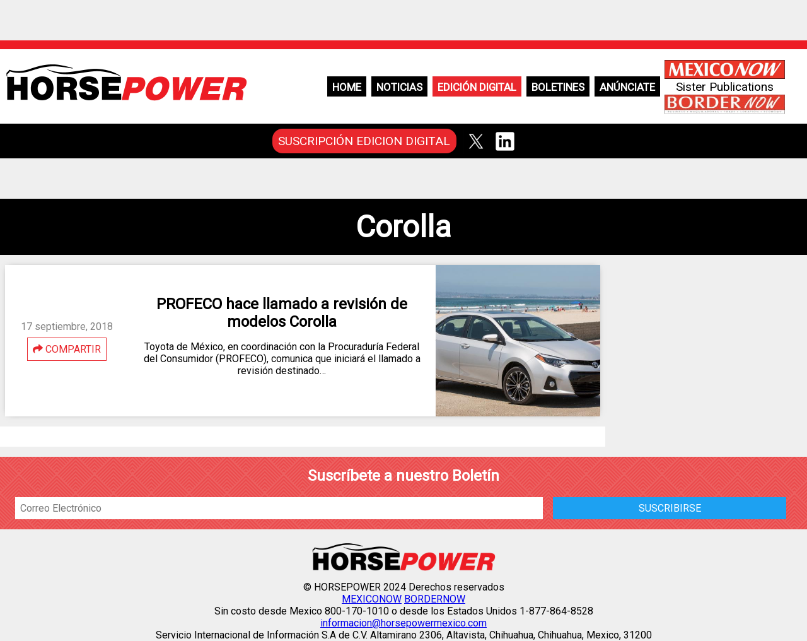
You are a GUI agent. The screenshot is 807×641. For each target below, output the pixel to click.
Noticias (399, 87)
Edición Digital (477, 87)
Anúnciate (627, 87)
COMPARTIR (67, 349)
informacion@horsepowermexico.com (403, 623)
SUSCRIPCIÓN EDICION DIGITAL (364, 141)
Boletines (557, 87)
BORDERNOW (434, 599)
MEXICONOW (372, 599)
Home (346, 87)
